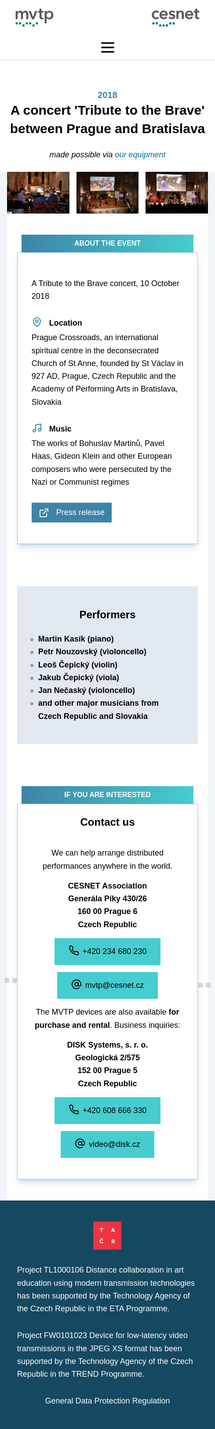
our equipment (140, 154)
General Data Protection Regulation (107, 1400)
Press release (72, 513)
